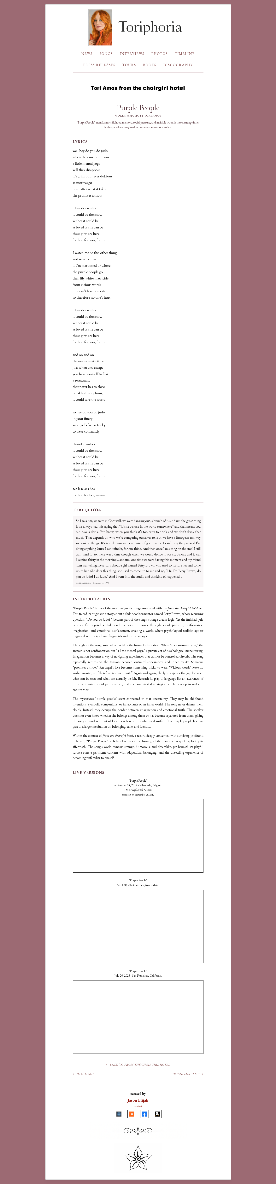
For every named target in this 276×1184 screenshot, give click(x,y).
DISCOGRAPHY (178, 65)
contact (138, 1106)
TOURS (129, 65)
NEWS (86, 53)
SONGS (106, 53)
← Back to (138, 1065)
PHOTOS (159, 53)
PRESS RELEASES (99, 65)
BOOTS (149, 65)
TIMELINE (185, 53)
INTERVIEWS (132, 53)
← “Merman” (83, 1074)
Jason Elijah (138, 1100)
